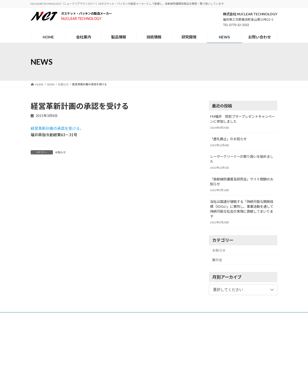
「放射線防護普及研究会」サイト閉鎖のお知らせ (241, 181)
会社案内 (98, 316)
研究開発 (156, 316)
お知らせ (60, 152)
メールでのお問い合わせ (48, 357)
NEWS (174, 316)
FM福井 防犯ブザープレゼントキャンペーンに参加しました (242, 118)
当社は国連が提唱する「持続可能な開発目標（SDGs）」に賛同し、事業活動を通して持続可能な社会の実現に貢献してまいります (241, 209)
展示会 (217, 260)
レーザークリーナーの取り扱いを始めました (241, 159)
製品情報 (117, 316)
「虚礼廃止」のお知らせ (228, 139)
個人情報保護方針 (221, 316)
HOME (80, 316)
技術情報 (136, 316)
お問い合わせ (194, 316)
